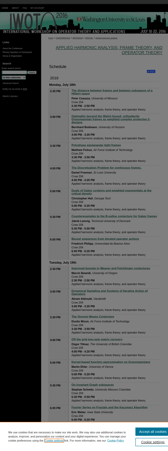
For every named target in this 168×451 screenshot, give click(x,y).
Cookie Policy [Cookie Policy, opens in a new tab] (115, 440)
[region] (84, 436)
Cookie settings (54, 440)
